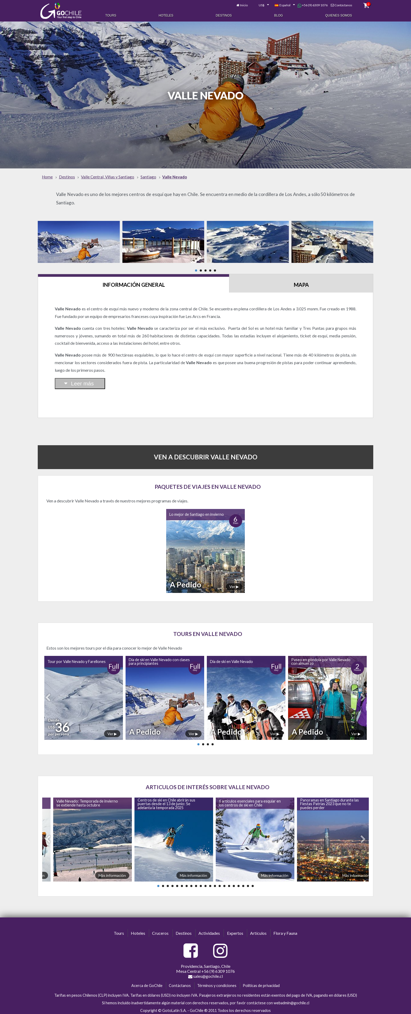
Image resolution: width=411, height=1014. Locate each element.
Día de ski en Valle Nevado (231, 660)
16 (229, 885)
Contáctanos (340, 5)
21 (253, 885)
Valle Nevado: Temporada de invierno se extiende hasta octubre (87, 802)
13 (215, 885)
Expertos (235, 931)
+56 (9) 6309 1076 (309, 5)
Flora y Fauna (285, 931)
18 (238, 885)
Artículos (258, 931)
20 (248, 885)
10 (201, 885)
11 (205, 885)
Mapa (301, 283)
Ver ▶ (234, 585)
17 (234, 885)
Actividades (209, 931)
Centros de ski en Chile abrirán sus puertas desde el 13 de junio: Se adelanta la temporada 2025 (166, 803)
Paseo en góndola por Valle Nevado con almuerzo (320, 660)
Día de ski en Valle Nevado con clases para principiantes (159, 660)
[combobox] (257, 4)
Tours (110, 15)
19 (243, 885)
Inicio (240, 5)
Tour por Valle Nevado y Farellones (76, 660)
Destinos (224, 15)
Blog (278, 15)
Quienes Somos (338, 15)
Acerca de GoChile (147, 984)
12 (210, 885)
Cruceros (160, 931)
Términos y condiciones (216, 984)
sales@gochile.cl (205, 975)
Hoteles (166, 15)
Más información (112, 874)
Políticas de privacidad (261, 984)
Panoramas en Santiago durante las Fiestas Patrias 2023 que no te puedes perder (329, 803)
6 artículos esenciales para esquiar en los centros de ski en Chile (250, 802)
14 (220, 885)
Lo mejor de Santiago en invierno (196, 513)
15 (224, 885)
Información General (133, 283)
